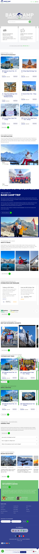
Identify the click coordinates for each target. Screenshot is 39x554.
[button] (30, 22)
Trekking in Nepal (6, 267)
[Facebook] (15, 536)
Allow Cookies (23, 552)
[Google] (15, 310)
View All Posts (5, 477)
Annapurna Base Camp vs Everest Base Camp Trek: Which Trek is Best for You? (8, 471)
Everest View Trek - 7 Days (29, 93)
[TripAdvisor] (4, 310)
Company (2, 507)
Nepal (3, 162)
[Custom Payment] (6, 543)
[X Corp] (17, 536)
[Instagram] (19, 536)
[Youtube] (23, 536)
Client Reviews (3, 509)
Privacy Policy (16, 552)
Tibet (3, 184)
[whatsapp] (2, 551)
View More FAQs (5, 433)
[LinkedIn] (21, 536)
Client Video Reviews (4, 511)
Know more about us (6, 213)
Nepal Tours (35, 267)
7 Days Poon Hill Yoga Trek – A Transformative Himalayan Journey (11, 95)
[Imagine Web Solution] (21, 540)
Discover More (5, 127)
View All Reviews (5, 314)
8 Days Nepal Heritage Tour (30, 71)
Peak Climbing (20, 267)
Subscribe (25, 521)
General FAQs (16, 507)
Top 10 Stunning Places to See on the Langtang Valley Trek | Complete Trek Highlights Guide (24, 471)
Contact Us (28, 511)
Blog (27, 507)
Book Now (15, 76)
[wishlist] (31, 1)
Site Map (27, 509)
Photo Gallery (16, 509)
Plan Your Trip (26, 45)
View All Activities (5, 274)
